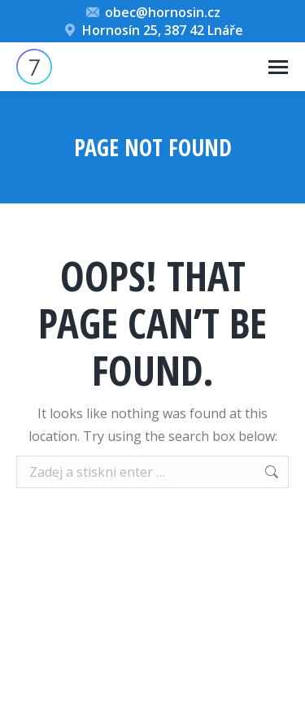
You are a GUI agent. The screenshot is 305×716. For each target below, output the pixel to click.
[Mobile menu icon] (278, 67)
